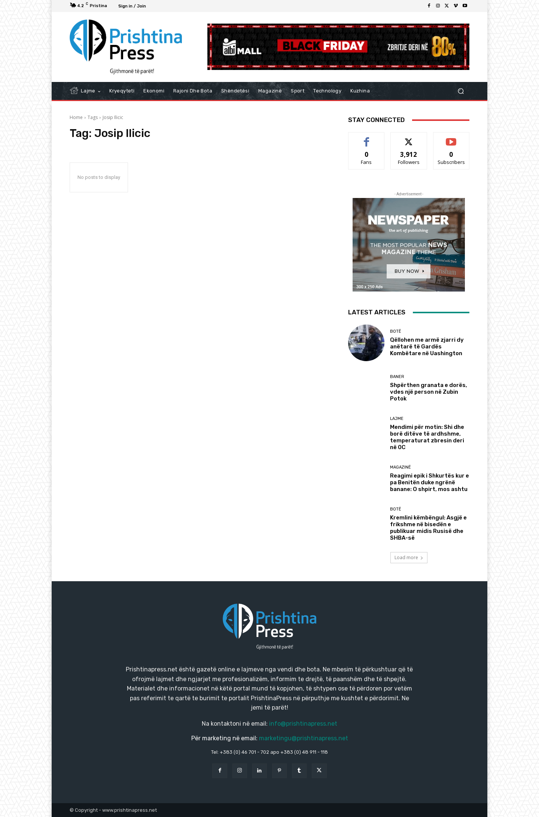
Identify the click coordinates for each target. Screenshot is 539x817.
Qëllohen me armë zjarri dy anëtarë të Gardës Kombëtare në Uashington (427, 346)
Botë (395, 331)
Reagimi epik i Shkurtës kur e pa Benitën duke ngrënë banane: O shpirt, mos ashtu (429, 482)
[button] (460, 91)
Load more (409, 557)
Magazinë (400, 467)
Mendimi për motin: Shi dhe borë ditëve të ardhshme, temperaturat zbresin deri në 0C (427, 437)
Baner (397, 377)
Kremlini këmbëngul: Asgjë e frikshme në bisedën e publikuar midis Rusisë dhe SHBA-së (428, 527)
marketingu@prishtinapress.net (303, 738)
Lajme (397, 419)
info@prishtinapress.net (303, 723)
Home (76, 117)
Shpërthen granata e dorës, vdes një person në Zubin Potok (428, 392)
